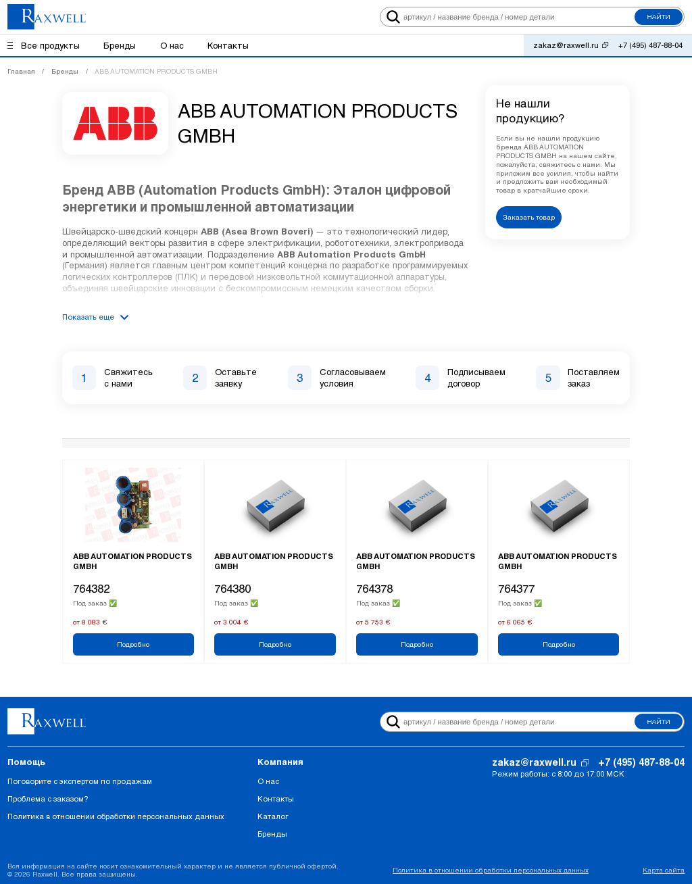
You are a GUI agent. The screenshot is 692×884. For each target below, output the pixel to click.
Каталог (273, 816)
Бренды (272, 833)
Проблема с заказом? (47, 798)
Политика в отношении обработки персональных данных (115, 816)
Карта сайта (664, 870)
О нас (268, 781)
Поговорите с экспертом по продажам (79, 781)
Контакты (275, 798)
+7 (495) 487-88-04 (650, 45)
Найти (658, 16)
